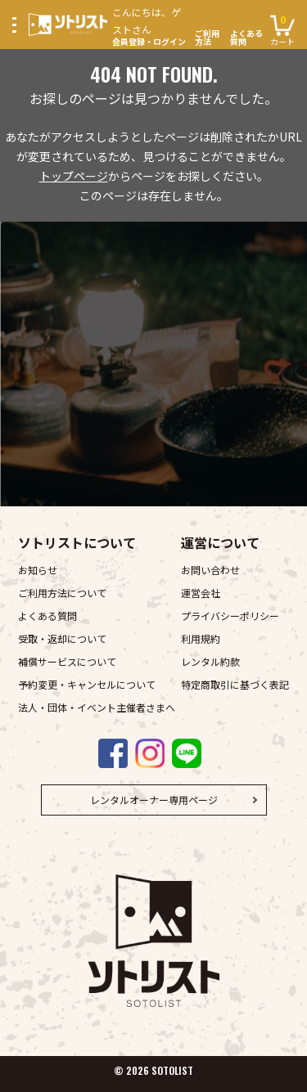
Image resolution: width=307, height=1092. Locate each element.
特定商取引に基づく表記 (235, 684)
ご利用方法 (207, 37)
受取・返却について (62, 638)
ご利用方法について (62, 593)
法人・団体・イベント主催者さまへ (96, 707)
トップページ (73, 176)
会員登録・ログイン (151, 24)
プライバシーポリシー (230, 615)
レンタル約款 (210, 661)
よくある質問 (246, 37)
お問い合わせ (210, 570)
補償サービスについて (67, 661)
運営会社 (200, 593)
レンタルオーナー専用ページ (154, 800)
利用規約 (200, 638)
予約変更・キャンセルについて (87, 684)
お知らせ (37, 570)
